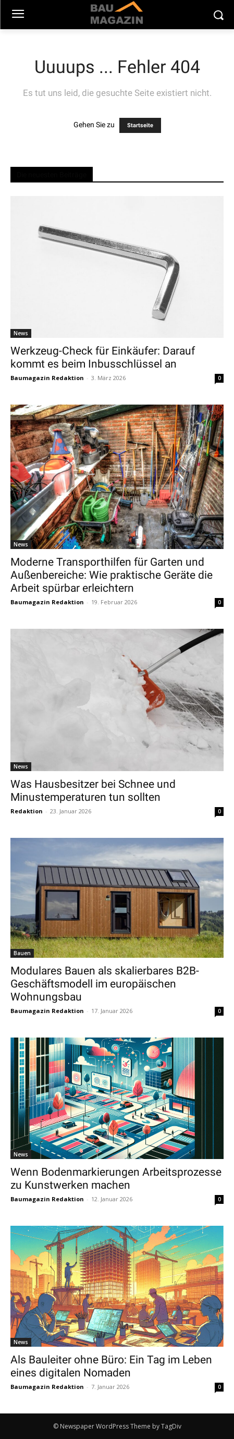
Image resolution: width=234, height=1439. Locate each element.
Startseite (140, 125)
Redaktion (26, 811)
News (21, 333)
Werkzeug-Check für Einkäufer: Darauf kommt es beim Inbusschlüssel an (102, 357)
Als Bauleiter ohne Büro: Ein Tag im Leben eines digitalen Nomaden (111, 1366)
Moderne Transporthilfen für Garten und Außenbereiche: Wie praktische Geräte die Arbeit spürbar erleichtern (111, 575)
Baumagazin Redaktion (47, 378)
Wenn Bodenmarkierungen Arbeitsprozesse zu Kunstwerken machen (115, 1178)
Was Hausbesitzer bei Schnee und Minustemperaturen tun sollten (93, 790)
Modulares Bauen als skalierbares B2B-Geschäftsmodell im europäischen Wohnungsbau (104, 984)
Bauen (22, 953)
